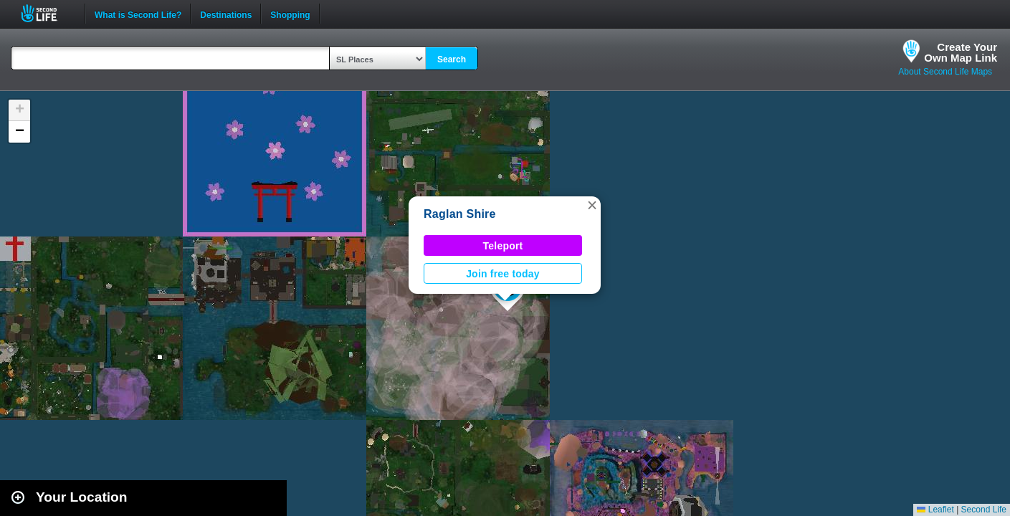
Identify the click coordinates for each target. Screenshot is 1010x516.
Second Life (47, 13)
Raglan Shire (460, 214)
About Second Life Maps (945, 72)
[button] (592, 205)
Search (451, 59)
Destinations (226, 13)
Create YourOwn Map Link (960, 52)
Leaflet (935, 510)
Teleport (503, 246)
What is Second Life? (138, 13)
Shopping (290, 13)
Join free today (503, 274)
